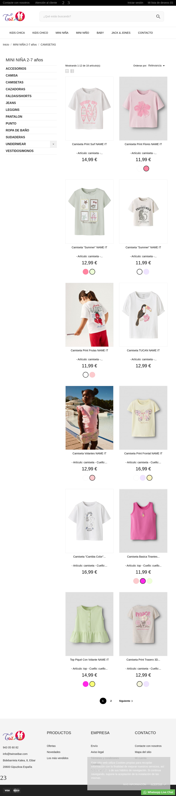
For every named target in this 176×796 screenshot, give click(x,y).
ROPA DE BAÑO (17, 130)
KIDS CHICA (17, 32)
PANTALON (14, 116)
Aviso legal (97, 752)
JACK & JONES (121, 32)
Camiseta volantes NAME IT (89, 453)
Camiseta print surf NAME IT (89, 144)
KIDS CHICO (40, 32)
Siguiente (126, 700)
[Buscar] (101, 16)
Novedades (53, 752)
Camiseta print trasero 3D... (143, 659)
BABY (100, 32)
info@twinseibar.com (15, 753)
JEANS (11, 103)
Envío (94, 745)
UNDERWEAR (16, 144)
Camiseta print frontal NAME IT (143, 453)
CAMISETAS (14, 82)
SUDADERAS (15, 137)
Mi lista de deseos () (160, 2)
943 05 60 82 (10, 747)
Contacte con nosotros (16, 2)
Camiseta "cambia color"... (89, 556)
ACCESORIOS (16, 68)
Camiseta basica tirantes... (143, 556)
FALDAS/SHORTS (18, 96)
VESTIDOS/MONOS (20, 151)
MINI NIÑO (82, 32)
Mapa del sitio (143, 752)
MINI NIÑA (62, 32)
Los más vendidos (57, 758)
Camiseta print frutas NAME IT (89, 350)
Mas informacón (134, 784)
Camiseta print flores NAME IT (143, 144)
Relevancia (157, 65)
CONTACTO (145, 32)
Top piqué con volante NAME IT (89, 659)
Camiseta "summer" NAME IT (89, 247)
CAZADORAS (15, 89)
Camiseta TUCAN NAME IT (143, 350)
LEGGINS (12, 109)
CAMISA (12, 75)
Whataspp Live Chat (158, 792)
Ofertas (51, 745)
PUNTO (11, 123)
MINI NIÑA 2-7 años (24, 60)
